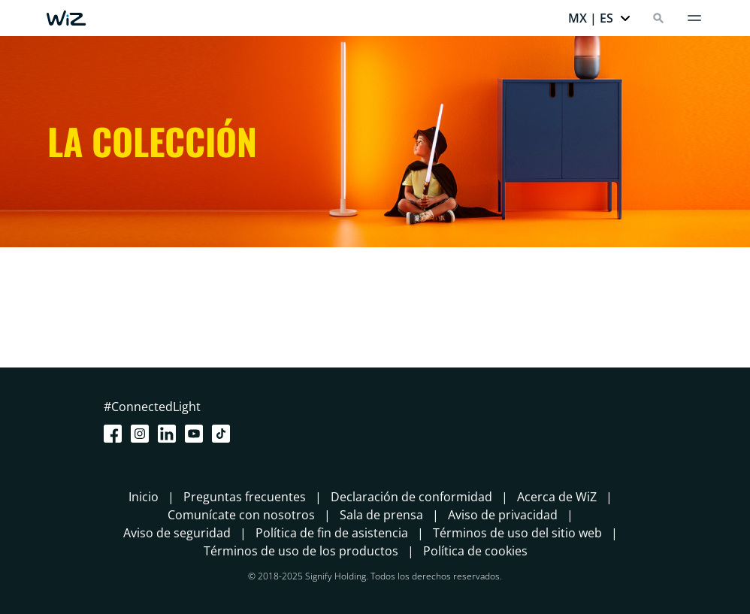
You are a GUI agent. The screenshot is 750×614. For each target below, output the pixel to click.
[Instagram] (143, 434)
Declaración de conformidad (411, 496)
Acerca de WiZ (557, 496)
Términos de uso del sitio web (517, 533)
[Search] (658, 18)
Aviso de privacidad (503, 515)
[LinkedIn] (170, 434)
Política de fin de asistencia (332, 533)
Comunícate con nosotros (241, 515)
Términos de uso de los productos (301, 551)
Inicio (144, 496)
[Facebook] (116, 434)
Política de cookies (475, 551)
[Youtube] (197, 434)
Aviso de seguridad (177, 533)
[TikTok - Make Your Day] (224, 434)
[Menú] (694, 18)
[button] (599, 18)
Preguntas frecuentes (244, 496)
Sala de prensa (381, 515)
